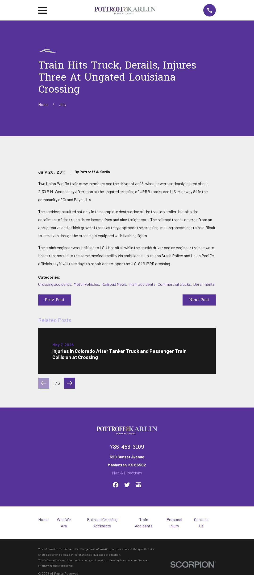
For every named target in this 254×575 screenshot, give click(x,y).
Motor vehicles (86, 284)
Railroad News (113, 284)
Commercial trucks (174, 284)
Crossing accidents (54, 284)
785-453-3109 (127, 447)
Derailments (204, 284)
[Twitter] (127, 485)
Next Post (199, 300)
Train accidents (142, 284)
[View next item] (69, 383)
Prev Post (54, 300)
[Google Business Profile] (138, 485)
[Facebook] (115, 485)
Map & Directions (127, 472)
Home (43, 519)
